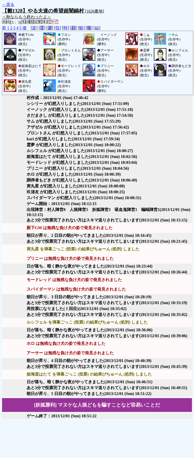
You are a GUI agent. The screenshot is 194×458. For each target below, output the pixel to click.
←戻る (8, 4)
